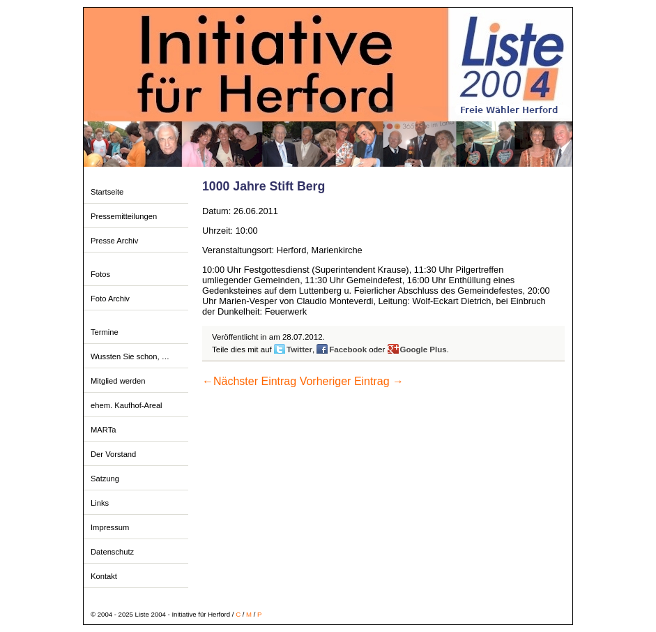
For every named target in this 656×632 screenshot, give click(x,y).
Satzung (105, 478)
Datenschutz (112, 552)
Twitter (299, 349)
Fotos (100, 274)
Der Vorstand (113, 454)
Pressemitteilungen (124, 216)
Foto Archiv (110, 298)
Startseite (107, 192)
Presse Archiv (114, 240)
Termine (105, 332)
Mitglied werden (118, 381)
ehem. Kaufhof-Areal (126, 405)
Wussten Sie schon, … (130, 356)
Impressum (110, 527)
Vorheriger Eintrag (352, 381)
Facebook (348, 349)
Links (100, 503)
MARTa (103, 430)
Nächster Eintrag (249, 381)
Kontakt (104, 576)
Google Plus (423, 349)
